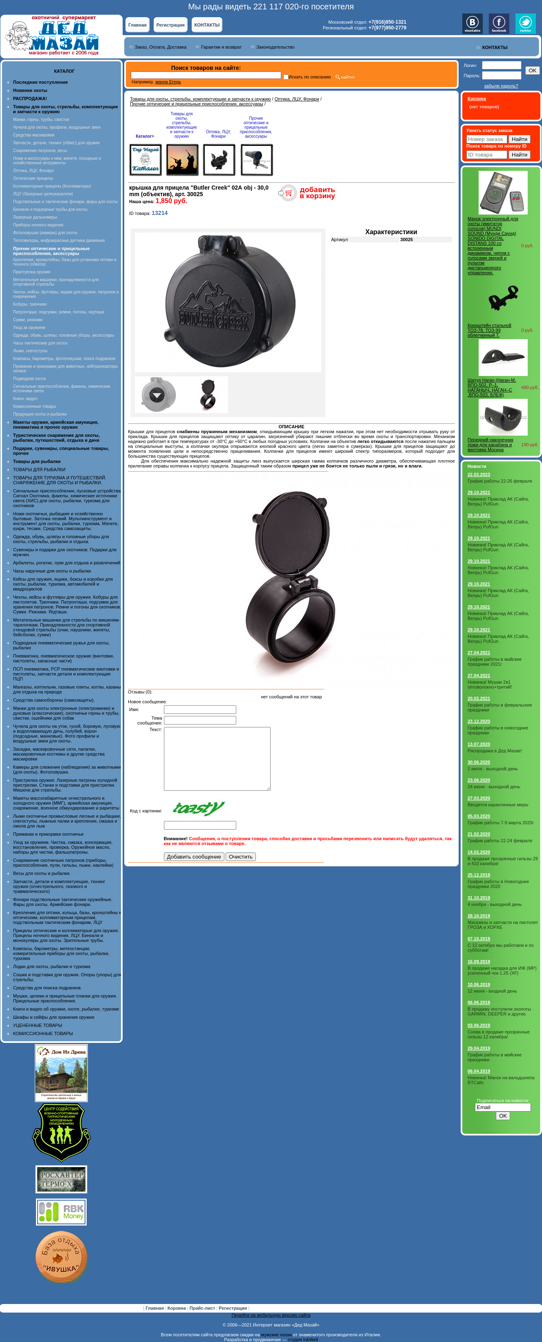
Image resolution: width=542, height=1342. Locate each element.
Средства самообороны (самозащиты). (54, 700)
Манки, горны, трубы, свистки (41, 119)
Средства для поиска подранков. (47, 987)
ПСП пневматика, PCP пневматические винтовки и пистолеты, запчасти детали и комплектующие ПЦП (66, 674)
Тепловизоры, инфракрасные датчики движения (59, 240)
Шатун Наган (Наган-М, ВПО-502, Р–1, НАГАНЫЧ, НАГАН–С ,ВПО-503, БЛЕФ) (492, 387)
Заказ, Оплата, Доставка (160, 47)
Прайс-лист (203, 1308)
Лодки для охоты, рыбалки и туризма (51, 966)
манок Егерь (168, 81)
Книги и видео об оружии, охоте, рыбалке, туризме (66, 1008)
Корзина (177, 1308)
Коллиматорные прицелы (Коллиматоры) (52, 186)
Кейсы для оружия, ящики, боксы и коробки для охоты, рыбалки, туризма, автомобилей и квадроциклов (63, 584)
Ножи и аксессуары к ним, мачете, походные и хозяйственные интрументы (57, 160)
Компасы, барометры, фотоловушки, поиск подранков (64, 358)
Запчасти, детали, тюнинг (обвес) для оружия (56, 143)
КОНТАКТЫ (207, 24)
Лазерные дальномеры (35, 217)
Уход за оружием (29, 327)
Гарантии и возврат (221, 47)
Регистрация (171, 24)
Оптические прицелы (33, 178)
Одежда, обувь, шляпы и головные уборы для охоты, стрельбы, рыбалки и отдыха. (61, 539)
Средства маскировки (33, 135)
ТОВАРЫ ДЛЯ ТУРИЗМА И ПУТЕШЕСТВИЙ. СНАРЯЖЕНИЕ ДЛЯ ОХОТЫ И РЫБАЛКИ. (59, 480)
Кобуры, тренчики (30, 304)
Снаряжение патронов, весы (40, 150)
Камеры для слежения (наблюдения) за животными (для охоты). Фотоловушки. (67, 769)
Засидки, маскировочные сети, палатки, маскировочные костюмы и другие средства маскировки (59, 754)
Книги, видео (25, 398)
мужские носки (276, 1334)
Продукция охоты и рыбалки (40, 414)
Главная (137, 24)
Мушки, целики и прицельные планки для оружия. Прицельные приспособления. (65, 998)
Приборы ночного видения (38, 225)
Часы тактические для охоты (40, 343)
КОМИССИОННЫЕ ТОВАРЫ (43, 1033)
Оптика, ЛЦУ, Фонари (33, 170)
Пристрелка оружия (31, 272)
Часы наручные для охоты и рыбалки (52, 570)
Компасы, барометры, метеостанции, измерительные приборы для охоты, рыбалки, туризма (61, 953)
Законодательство (275, 47)
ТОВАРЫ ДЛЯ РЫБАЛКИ (39, 469)
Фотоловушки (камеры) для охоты (45, 232)
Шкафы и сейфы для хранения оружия (53, 1017)
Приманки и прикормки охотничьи (48, 834)
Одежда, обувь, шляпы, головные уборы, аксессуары (63, 335)
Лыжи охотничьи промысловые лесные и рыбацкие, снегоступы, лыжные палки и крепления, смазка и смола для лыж (67, 821)
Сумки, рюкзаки (28, 320)
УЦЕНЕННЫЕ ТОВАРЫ (37, 1025)
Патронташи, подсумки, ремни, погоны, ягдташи (58, 312)
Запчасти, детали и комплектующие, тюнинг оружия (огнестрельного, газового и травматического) (59, 886)
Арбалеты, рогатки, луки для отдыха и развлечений (66, 562)
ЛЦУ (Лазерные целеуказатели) (43, 194)
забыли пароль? (501, 85)
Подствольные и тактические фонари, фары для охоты (65, 201)
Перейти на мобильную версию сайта (271, 1315)
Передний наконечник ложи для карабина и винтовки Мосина (490, 444)
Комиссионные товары (34, 406)
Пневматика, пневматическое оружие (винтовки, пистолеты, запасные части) (63, 658)
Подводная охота (29, 378)
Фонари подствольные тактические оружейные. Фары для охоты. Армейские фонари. (62, 902)
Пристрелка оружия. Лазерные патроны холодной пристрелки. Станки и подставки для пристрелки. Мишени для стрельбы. (65, 785)
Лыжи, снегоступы (30, 351)
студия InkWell (303, 1339)
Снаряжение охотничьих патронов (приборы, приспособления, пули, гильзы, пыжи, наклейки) (63, 863)
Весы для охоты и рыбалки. (42, 873)
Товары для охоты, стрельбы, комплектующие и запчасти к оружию (200, 98)
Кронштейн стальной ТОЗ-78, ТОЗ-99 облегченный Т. (489, 330)
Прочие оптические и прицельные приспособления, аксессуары (196, 103)
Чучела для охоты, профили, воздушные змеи (57, 127)
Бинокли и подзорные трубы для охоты (50, 209)
